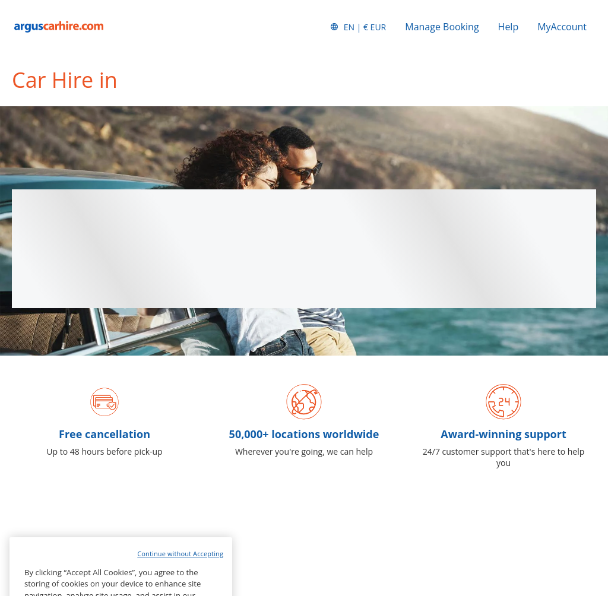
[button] (358, 26)
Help (508, 26)
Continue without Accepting (180, 567)
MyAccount (562, 26)
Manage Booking (442, 26)
